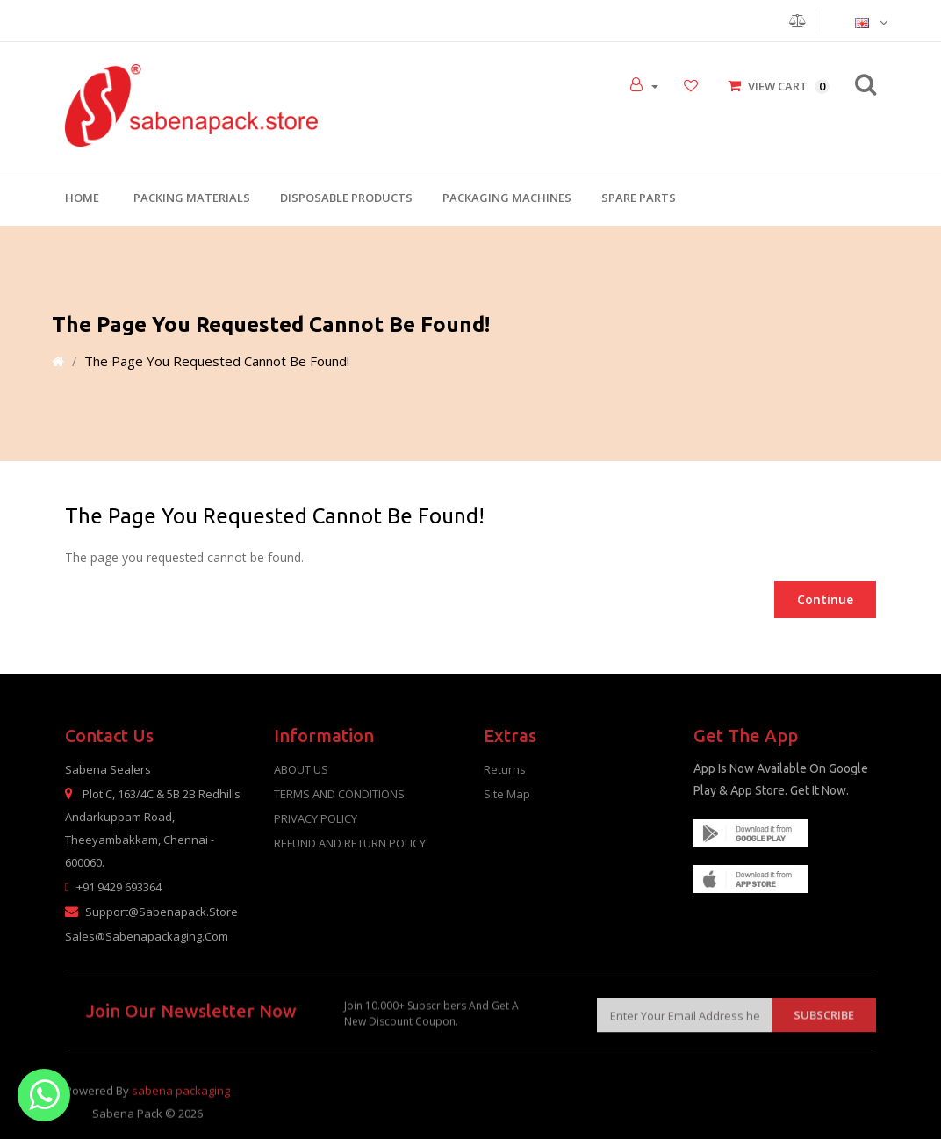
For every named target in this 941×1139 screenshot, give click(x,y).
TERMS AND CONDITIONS (339, 794)
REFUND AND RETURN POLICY (350, 843)
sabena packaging (181, 1105)
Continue (825, 599)
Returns (505, 769)
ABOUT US (301, 769)
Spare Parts (638, 197)
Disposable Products (346, 197)
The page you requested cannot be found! (216, 361)
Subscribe (824, 1026)
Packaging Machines (506, 197)
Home (82, 197)
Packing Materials (191, 197)
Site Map (507, 794)
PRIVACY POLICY (315, 818)
